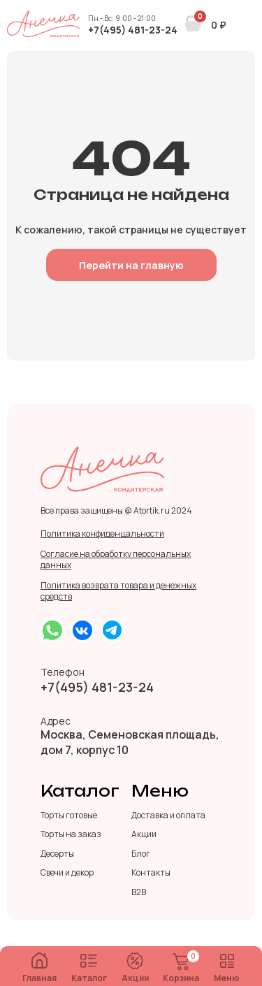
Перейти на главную (131, 265)
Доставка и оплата (168, 815)
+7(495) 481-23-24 (132, 29)
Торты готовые (69, 815)
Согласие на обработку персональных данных (116, 560)
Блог (140, 854)
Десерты (57, 854)
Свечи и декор (67, 872)
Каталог (89, 969)
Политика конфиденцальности (102, 533)
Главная (39, 968)
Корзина (181, 968)
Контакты (150, 872)
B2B (138, 892)
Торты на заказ (71, 834)
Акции (135, 968)
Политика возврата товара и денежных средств (118, 591)
